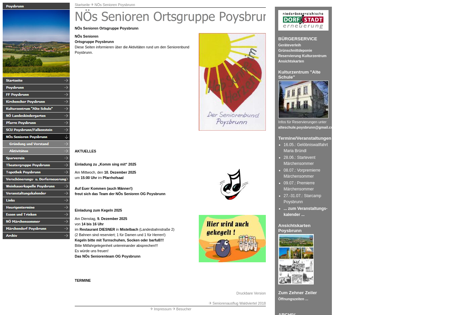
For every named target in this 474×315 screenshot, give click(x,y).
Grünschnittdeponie (295, 50)
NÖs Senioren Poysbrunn (115, 5)
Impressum (160, 309)
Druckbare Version (251, 293)
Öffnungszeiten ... (293, 299)
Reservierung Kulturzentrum (302, 56)
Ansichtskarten (291, 61)
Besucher (181, 309)
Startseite (82, 5)
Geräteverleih (289, 45)
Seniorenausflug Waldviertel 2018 (237, 303)
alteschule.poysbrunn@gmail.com (307, 127)
